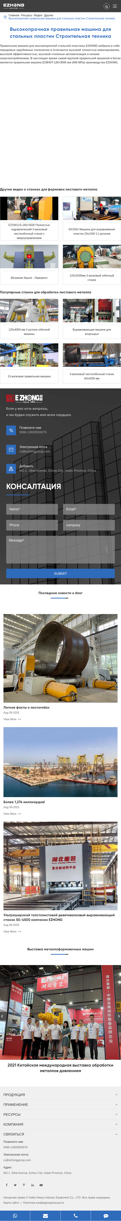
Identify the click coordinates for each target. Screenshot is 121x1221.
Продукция (60, 1094)
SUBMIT (60, 573)
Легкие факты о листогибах (26, 707)
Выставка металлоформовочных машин (60, 949)
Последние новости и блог (60, 593)
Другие (48, 15)
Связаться (60, 1134)
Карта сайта (11, 1202)
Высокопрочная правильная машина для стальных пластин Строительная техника (62, 18)
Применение (60, 1104)
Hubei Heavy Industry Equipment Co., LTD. (55, 1197)
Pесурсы (26, 15)
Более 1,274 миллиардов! (24, 802)
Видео (38, 15)
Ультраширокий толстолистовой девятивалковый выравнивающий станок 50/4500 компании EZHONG (59, 917)
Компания (60, 1124)
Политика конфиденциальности (43, 1202)
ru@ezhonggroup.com (34, 451)
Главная (14, 15)
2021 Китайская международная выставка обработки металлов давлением (60, 1068)
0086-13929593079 (60, 1144)
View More (10, 719)
